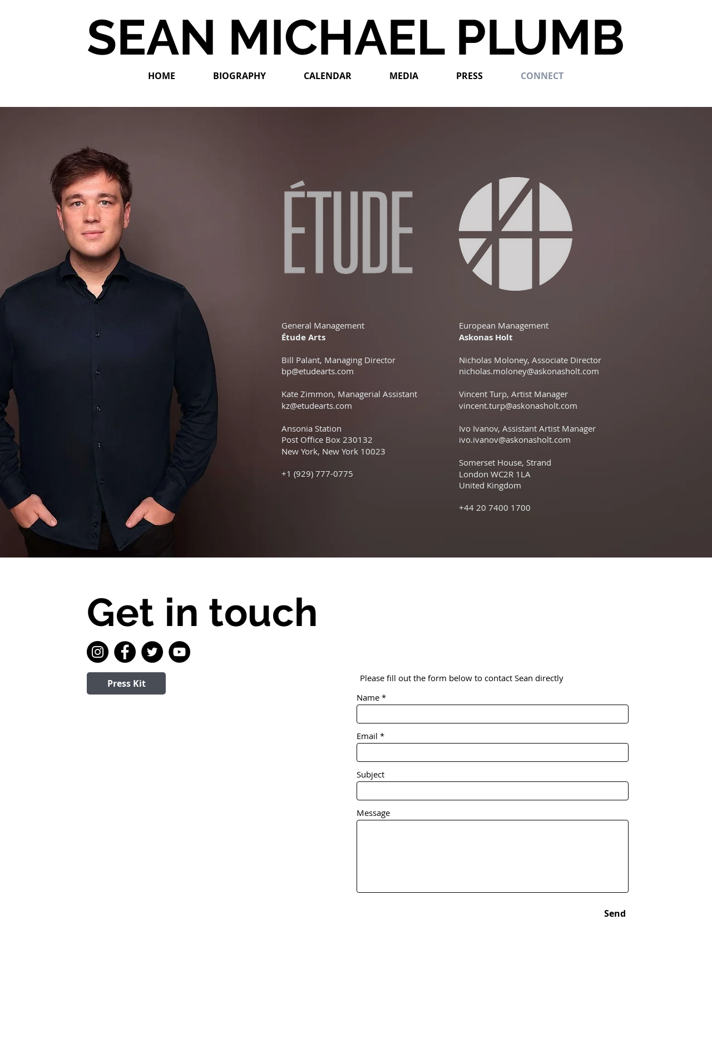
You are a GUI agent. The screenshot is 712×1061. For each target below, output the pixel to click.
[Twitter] (152, 652)
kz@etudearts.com (316, 405)
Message (373, 813)
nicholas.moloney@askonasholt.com (529, 371)
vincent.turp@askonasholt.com (518, 405)
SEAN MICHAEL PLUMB (356, 37)
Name (368, 697)
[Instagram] (97, 652)
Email (367, 736)
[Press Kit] (126, 683)
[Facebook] (125, 652)
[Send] (615, 913)
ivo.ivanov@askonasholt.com (515, 439)
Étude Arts (303, 337)
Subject (370, 774)
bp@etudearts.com (317, 371)
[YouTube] (179, 652)
